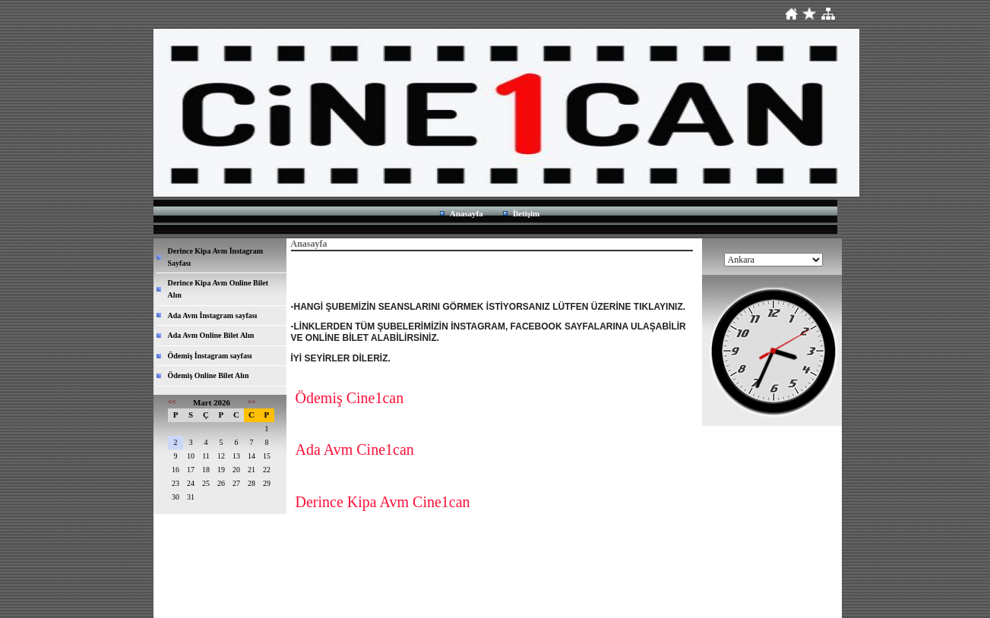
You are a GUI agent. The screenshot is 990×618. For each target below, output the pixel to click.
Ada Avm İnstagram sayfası (213, 315)
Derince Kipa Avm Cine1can (383, 501)
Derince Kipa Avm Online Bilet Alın (218, 289)
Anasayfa (466, 213)
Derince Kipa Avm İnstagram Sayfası (216, 257)
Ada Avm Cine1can (355, 449)
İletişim (526, 213)
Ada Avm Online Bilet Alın (211, 335)
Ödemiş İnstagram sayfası (210, 356)
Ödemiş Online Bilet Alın (208, 375)
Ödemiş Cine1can (350, 397)
